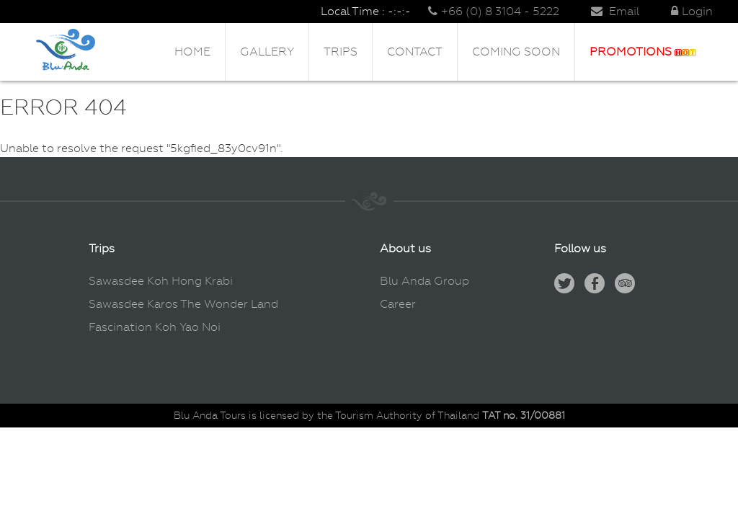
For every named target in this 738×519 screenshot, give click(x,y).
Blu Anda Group (424, 281)
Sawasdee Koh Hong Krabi (161, 281)
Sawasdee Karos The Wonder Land (183, 304)
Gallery (267, 51)
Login (692, 11)
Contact (415, 51)
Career (398, 304)
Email (615, 11)
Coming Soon (516, 51)
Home (192, 51)
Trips (340, 51)
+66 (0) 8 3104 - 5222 (493, 11)
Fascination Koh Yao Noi (155, 327)
